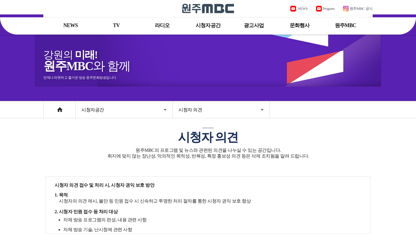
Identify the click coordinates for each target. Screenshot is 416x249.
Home (49, 106)
